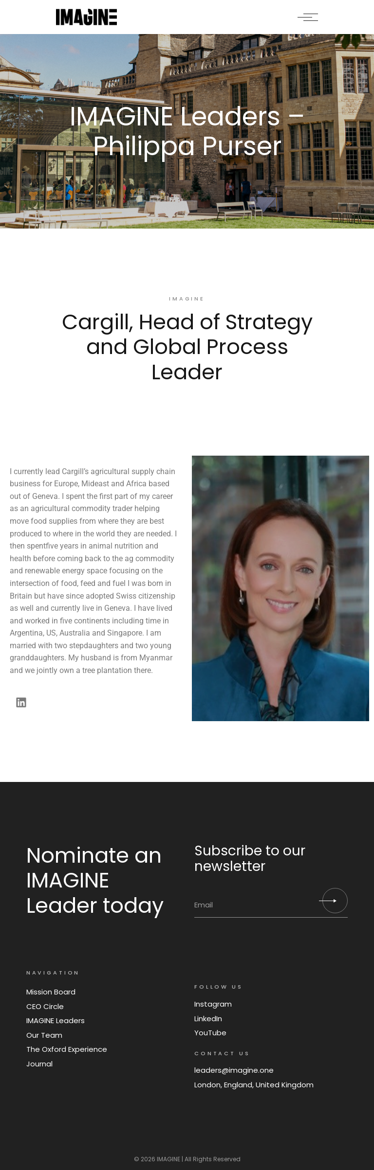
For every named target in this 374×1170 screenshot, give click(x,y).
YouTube (210, 1033)
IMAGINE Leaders (55, 1020)
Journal (39, 1064)
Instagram (213, 1004)
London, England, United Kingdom (254, 1085)
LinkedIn (208, 1018)
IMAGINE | (170, 1159)
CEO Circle (45, 1006)
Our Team (44, 1035)
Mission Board (50, 992)
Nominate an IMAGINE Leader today (95, 880)
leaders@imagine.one (234, 1070)
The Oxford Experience (66, 1049)
